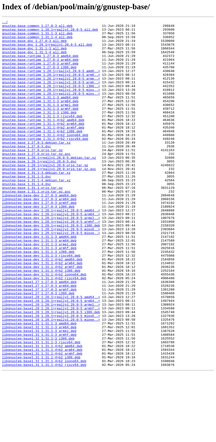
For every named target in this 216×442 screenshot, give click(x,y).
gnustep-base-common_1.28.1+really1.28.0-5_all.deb (50, 31)
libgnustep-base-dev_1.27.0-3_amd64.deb (39, 230)
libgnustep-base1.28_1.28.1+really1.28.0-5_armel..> (51, 361)
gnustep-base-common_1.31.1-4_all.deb (37, 40)
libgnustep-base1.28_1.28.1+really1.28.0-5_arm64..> (51, 357)
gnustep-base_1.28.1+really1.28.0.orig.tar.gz (45, 194)
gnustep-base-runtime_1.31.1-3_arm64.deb (40, 117)
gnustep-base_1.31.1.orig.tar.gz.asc (36, 226)
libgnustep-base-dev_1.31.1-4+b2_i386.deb (41, 321)
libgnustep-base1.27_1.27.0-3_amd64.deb (39, 334)
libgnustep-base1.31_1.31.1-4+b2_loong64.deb (44, 429)
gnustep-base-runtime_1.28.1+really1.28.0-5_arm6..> (51, 86)
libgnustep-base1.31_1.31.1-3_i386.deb (38, 402)
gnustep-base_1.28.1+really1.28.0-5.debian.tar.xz (49, 185)
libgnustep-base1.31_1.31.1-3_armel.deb (39, 393)
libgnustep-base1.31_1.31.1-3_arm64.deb (39, 388)
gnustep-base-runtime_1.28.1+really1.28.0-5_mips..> (51, 104)
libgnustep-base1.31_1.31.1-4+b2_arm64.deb (42, 416)
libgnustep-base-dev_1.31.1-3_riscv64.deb (41, 303)
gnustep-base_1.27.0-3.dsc (26, 172)
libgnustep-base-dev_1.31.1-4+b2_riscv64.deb (44, 330)
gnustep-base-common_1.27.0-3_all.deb (37, 27)
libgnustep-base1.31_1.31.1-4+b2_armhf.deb (42, 420)
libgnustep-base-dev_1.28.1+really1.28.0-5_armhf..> (51, 262)
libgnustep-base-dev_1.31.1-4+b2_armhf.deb (42, 316)
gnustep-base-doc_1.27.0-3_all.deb (34, 45)
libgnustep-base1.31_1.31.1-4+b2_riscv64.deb (44, 434)
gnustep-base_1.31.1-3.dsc (26, 208)
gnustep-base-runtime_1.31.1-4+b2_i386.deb (42, 153)
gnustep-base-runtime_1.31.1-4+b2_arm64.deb (43, 144)
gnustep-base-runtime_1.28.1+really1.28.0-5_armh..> (51, 95)
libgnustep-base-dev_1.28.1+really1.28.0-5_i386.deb (51, 266)
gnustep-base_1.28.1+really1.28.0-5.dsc (39, 190)
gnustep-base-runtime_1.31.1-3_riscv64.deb (42, 135)
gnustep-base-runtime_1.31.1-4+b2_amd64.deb (43, 140)
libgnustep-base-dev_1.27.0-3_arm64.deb (39, 235)
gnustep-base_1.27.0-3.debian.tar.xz (36, 167)
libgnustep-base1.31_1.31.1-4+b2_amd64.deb (42, 411)
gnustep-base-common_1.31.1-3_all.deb (37, 36)
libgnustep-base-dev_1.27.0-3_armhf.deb (39, 239)
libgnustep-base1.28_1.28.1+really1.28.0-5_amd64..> (51, 352)
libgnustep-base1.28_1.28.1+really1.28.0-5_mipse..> (51, 379)
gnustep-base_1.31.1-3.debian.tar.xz (36, 203)
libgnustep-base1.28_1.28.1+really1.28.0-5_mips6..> (51, 375)
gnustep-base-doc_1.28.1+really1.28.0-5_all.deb (47, 49)
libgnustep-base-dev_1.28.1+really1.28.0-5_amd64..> (51, 248)
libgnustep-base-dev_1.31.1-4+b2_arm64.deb (42, 312)
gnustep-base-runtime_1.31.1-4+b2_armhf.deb (43, 149)
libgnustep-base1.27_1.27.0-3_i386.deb (38, 348)
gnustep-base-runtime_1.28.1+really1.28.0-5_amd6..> (51, 81)
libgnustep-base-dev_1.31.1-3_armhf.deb (39, 294)
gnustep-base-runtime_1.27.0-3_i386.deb (39, 77)
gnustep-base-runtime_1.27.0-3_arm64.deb (40, 68)
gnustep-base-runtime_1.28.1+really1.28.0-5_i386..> (51, 99)
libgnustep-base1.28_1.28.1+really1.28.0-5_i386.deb (51, 370)
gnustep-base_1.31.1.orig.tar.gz (32, 221)
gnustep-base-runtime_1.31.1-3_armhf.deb (40, 126)
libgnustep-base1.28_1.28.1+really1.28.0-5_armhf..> (51, 366)
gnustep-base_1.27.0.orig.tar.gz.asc (36, 181)
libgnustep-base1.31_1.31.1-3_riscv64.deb (41, 407)
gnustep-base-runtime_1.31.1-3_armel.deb (40, 122)
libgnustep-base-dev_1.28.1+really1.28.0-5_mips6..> (51, 271)
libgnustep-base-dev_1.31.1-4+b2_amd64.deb (42, 307)
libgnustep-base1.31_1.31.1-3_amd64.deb (39, 384)
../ (5, 22)
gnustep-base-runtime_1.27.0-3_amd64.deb (40, 63)
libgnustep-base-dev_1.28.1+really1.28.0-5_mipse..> (51, 275)
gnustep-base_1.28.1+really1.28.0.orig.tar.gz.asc (49, 199)
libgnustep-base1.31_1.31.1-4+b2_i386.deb (41, 425)
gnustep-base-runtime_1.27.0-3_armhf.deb (40, 72)
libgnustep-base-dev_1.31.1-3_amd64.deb (39, 280)
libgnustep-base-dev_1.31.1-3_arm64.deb (39, 285)
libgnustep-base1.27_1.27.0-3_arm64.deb (39, 339)
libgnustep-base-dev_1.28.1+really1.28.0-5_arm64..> (51, 253)
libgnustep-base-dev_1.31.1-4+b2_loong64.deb (44, 325)
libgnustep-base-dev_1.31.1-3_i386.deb (38, 298)
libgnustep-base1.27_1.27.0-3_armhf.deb (39, 343)
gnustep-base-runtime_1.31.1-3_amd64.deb (40, 113)
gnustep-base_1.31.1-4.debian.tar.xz (36, 212)
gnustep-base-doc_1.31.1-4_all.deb (34, 59)
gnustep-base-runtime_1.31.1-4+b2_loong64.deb (45, 158)
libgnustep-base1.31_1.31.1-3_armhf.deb (39, 398)
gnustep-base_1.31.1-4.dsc (26, 217)
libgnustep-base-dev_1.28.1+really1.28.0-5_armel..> (51, 257)
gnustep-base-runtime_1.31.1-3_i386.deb (39, 131)
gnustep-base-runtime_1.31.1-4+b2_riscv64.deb (45, 162)
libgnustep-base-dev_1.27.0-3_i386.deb (38, 244)
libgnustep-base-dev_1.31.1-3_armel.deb (39, 289)
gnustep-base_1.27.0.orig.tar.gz (32, 176)
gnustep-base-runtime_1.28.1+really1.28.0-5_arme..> (51, 90)
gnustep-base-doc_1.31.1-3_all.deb (34, 54)
